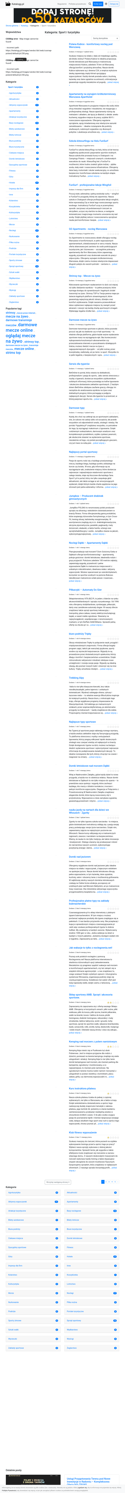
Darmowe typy (77, 407)
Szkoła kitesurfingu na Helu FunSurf (88, 140)
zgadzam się (82, 1487)
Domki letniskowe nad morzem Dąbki (89, 765)
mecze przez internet (26, 313)
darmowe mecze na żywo (17, 345)
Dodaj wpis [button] (98, 4)
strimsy (11, 312)
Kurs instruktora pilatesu (82, 1088)
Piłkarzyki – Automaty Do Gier (85, 589)
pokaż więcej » (108, 132)
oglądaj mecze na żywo (20, 338)
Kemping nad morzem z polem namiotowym (93, 1041)
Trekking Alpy (76, 677)
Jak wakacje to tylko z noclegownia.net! (90, 947)
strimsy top (32, 341)
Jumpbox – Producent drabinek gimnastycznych (86, 497)
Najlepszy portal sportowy (83, 451)
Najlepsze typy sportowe (82, 721)
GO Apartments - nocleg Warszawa (88, 228)
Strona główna (12, 26)
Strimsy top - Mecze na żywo (84, 275)
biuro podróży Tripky (80, 633)
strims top (13, 353)
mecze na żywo (17, 316)
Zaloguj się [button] (114, 4)
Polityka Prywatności (9, 1490)
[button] (90, 4)
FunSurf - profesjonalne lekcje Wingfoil (90, 184)
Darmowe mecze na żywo (83, 319)
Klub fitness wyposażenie (83, 1132)
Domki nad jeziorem (80, 856)
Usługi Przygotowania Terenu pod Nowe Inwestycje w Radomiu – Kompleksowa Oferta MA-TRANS (88, 1481)
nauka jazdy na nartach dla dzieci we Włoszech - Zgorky (89, 811)
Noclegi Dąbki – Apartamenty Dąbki (88, 542)
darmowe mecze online (21, 327)
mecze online (24, 349)
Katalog (24, 26)
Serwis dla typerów (79, 363)
